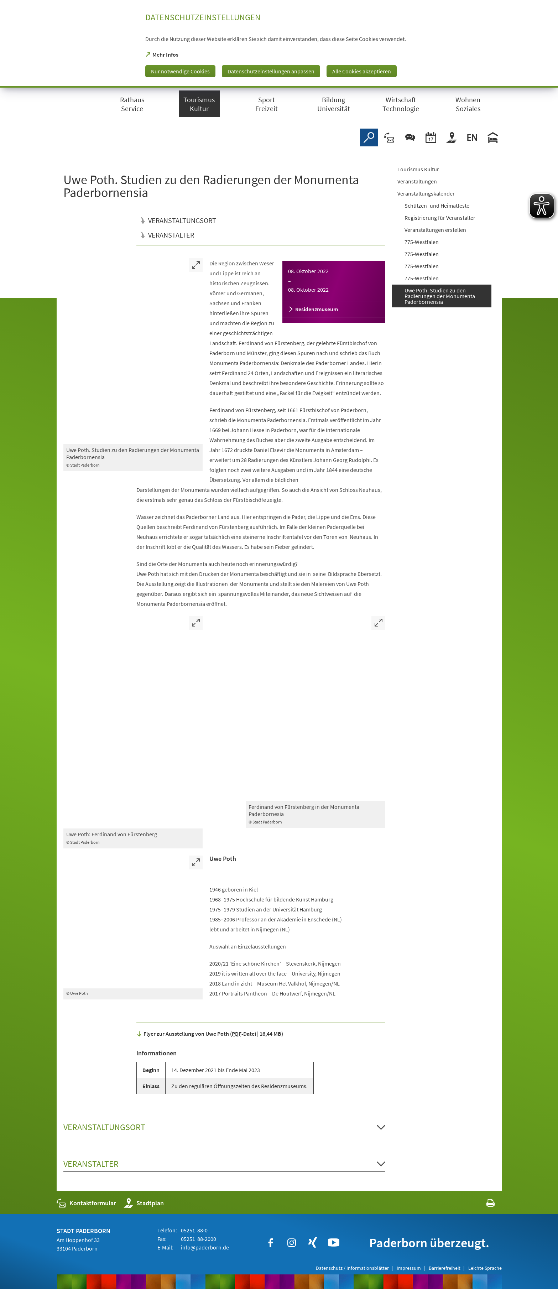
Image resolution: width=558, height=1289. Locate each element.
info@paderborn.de (204, 1247)
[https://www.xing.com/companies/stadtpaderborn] (312, 1242)
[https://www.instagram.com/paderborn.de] (291, 1242)
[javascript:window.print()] (484, 1205)
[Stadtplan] (451, 137)
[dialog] (279, 44)
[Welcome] (472, 137)
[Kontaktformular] (389, 137)
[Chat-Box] (410, 137)
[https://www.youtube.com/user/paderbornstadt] (333, 1242)
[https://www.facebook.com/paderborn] (270, 1242)
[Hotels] (493, 137)
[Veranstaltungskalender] (431, 137)
